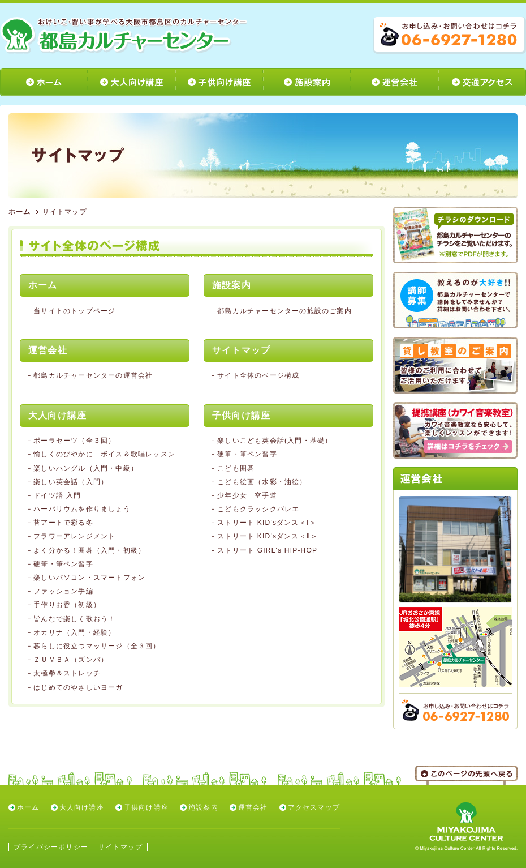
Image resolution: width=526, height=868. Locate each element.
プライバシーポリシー (51, 847)
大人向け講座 (81, 807)
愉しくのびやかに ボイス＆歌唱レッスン (104, 454)
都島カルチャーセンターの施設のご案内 (284, 311)
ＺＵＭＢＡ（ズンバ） (70, 660)
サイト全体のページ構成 (258, 375)
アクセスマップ (314, 807)
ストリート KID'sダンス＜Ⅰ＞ (267, 523)
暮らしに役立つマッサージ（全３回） (96, 646)
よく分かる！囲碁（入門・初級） (89, 550)
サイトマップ (120, 847)
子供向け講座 (146, 807)
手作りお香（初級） (67, 605)
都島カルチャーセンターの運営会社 (93, 375)
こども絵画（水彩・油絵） (262, 482)
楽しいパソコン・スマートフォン (89, 577)
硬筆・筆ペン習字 (63, 564)
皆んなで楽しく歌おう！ (74, 619)
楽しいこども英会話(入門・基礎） (274, 440)
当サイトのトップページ (74, 311)
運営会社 (253, 807)
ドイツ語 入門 (57, 495)
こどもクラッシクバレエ (258, 509)
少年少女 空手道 (247, 495)
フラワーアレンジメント (74, 536)
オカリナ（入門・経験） (74, 632)
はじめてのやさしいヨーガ (78, 687)
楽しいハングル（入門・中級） (85, 468)
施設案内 (203, 807)
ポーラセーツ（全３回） (74, 440)
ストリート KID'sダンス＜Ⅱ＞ (267, 536)
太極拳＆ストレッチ (67, 673)
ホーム (19, 212)
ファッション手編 (63, 591)
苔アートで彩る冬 (63, 523)
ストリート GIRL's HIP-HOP (267, 550)
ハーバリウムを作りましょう (82, 509)
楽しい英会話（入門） (70, 482)
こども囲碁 (236, 468)
